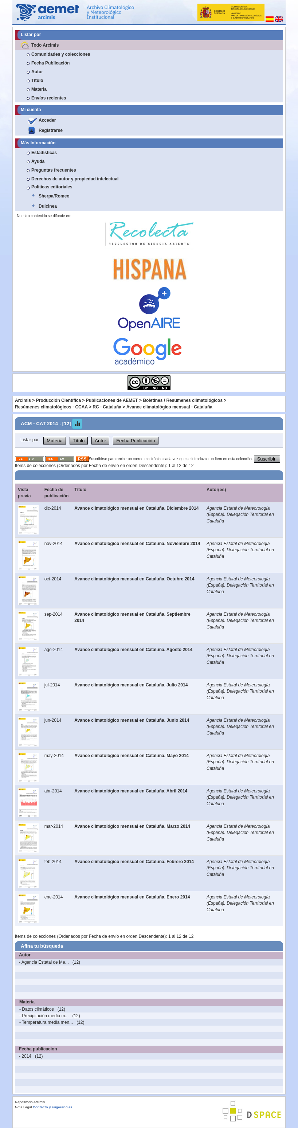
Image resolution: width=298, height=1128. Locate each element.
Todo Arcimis (45, 45)
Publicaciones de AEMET (112, 400)
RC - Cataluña (107, 407)
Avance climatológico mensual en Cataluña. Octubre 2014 (134, 578)
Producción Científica (58, 400)
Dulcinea (48, 206)
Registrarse (51, 130)
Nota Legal (23, 1107)
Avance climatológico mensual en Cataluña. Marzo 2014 (132, 826)
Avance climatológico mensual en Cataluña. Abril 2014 (130, 791)
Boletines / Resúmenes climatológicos (183, 400)
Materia (39, 89)
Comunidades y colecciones (60, 54)
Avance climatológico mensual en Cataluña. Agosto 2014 (133, 649)
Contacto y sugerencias (52, 1107)
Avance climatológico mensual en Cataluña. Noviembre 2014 (137, 543)
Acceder (47, 120)
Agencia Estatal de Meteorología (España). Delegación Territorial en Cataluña (240, 514)
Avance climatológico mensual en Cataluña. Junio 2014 (131, 720)
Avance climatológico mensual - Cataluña (169, 407)
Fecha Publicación (50, 63)
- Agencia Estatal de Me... (44, 962)
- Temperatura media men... (46, 1022)
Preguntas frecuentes (53, 170)
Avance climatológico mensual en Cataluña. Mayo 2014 (131, 755)
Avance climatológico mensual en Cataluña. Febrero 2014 (134, 861)
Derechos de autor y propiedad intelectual (74, 178)
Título (37, 80)
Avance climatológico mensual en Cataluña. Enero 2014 (132, 897)
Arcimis (23, 400)
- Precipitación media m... (43, 1015)
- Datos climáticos (36, 1009)
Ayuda (37, 161)
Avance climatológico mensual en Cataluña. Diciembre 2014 (136, 508)
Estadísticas (44, 152)
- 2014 (25, 1056)
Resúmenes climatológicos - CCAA (51, 407)
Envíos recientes (48, 98)
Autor (37, 71)
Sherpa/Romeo (54, 196)
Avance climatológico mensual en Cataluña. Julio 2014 (131, 685)
